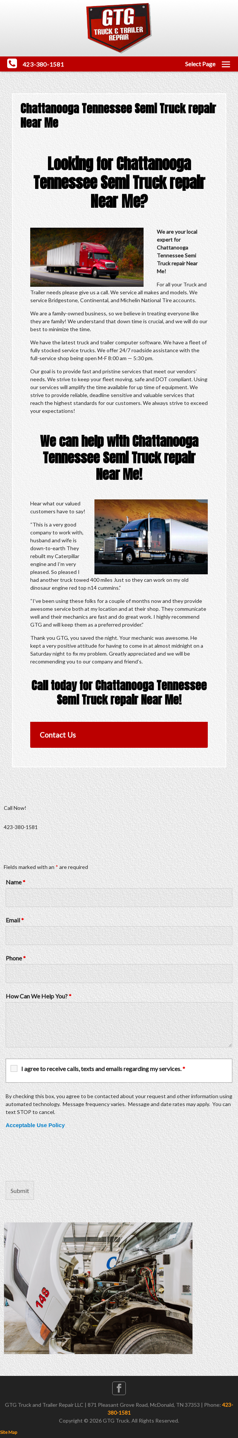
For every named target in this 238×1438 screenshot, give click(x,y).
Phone (16, 958)
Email (15, 920)
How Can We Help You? (38, 996)
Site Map (8, 1432)
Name (15, 882)
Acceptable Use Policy (35, 1125)
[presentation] (63, 1155)
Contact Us (58, 734)
